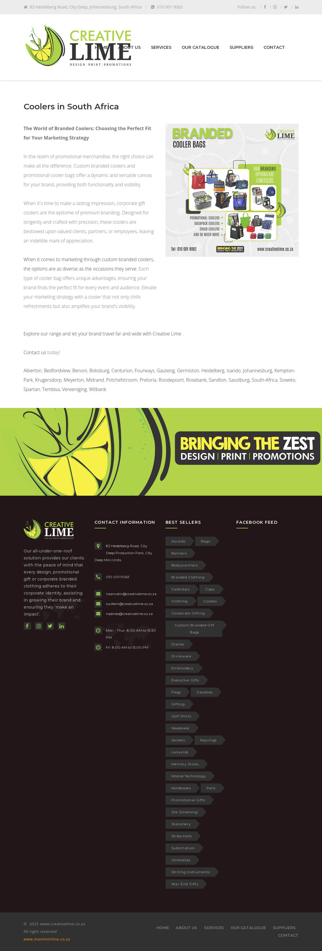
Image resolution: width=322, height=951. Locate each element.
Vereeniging (74, 389)
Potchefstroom (121, 380)
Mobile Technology (188, 776)
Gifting (178, 704)
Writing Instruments (190, 872)
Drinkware (181, 656)
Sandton (217, 380)
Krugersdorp (48, 380)
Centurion (121, 370)
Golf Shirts (181, 716)
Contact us (35, 352)
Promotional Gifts (188, 800)
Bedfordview (57, 370)
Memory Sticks (185, 764)
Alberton (33, 370)
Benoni (79, 370)
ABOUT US (129, 47)
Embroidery (182, 668)
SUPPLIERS (241, 47)
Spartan (32, 389)
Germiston (188, 370)
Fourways (145, 370)
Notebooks (181, 788)
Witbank (97, 389)
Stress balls (181, 836)
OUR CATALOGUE (200, 47)
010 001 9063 (117, 577)
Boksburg (99, 370)
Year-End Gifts (184, 884)
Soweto (287, 380)
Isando (234, 370)
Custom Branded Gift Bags (195, 628)
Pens (211, 788)
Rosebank (196, 380)
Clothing (179, 601)
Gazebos (205, 692)
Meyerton (74, 380)
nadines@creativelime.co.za (129, 613)
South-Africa (265, 380)
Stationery (181, 824)
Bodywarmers (184, 565)
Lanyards (180, 752)
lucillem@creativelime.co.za (129, 604)
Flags (176, 692)
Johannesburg (257, 370)
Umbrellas (180, 860)
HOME (101, 47)
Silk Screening (184, 812)
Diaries (177, 644)
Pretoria (148, 380)
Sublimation (183, 848)
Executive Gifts (185, 680)
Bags (205, 541)
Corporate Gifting (188, 613)
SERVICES (161, 47)
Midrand (95, 380)
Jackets (178, 740)
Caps (210, 589)
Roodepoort (171, 380)
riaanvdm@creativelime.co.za (131, 594)
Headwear (180, 728)
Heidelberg (213, 370)
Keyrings (208, 740)
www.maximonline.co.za (47, 939)
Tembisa (51, 389)
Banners (179, 553)
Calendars (180, 589)
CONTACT (274, 47)
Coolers (210, 601)
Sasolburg (239, 380)
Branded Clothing (188, 577)
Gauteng (166, 370)
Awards (178, 541)
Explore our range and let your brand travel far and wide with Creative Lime (102, 333)
